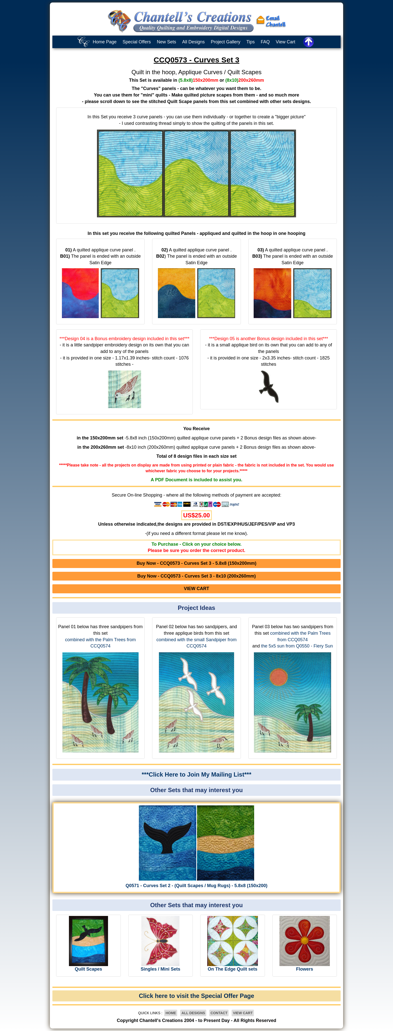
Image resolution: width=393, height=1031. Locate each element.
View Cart (285, 41)
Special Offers (137, 41)
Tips (250, 41)
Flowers (304, 969)
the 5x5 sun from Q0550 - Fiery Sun (297, 645)
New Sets (166, 41)
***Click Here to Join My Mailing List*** (196, 774)
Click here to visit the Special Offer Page (196, 995)
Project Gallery (225, 41)
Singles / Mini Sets (160, 969)
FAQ (265, 41)
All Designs (193, 41)
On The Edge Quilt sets (232, 969)
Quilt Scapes (88, 969)
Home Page (105, 41)
